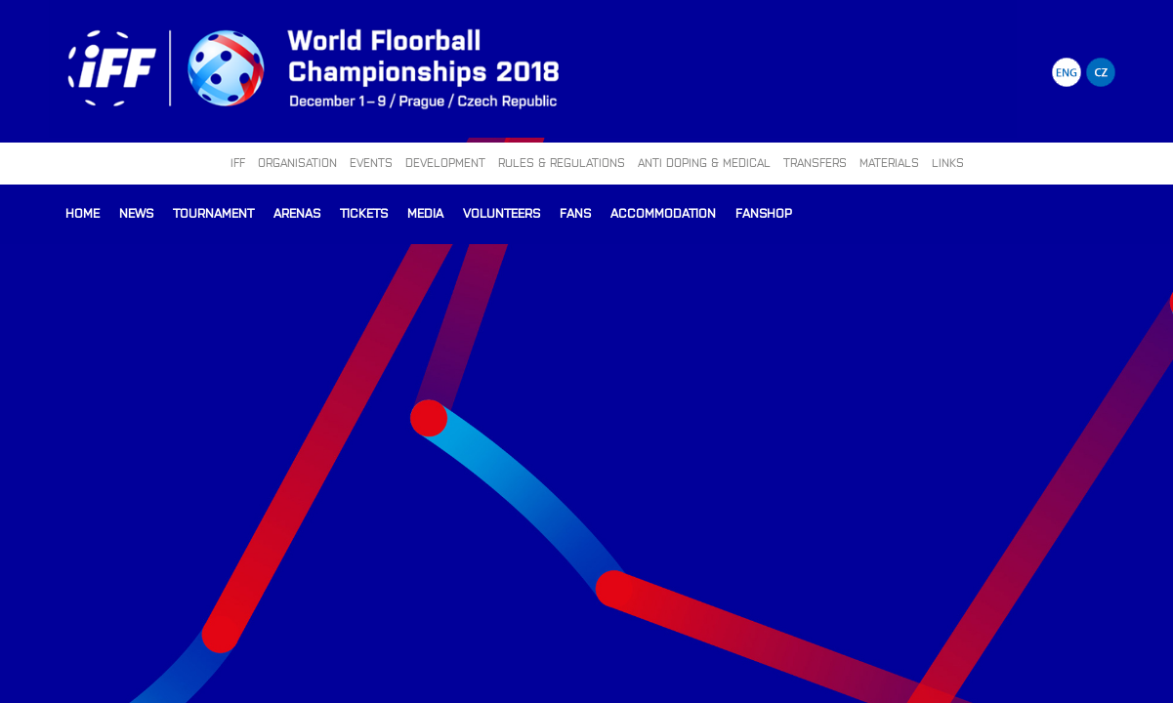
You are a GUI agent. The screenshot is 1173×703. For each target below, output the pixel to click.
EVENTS (371, 162)
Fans (575, 212)
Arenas (296, 212)
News (136, 212)
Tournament (213, 212)
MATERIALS (889, 162)
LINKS (948, 162)
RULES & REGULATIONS (561, 162)
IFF (237, 162)
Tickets (364, 212)
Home (82, 212)
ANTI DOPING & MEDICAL (704, 162)
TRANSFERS (815, 162)
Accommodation (663, 212)
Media (425, 212)
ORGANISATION (297, 162)
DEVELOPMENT (445, 162)
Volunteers (501, 212)
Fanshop (763, 212)
